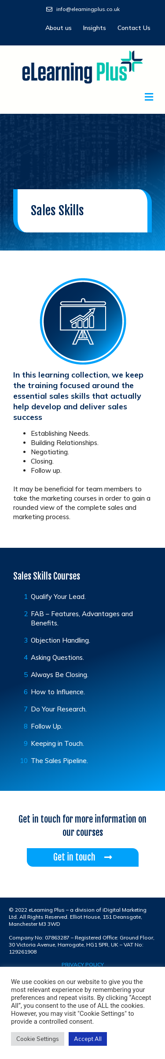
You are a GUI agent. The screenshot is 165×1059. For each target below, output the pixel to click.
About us (58, 28)
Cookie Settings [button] (37, 1038)
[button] (82, 97)
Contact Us (133, 28)
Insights (94, 28)
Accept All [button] (88, 1038)
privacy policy (83, 964)
